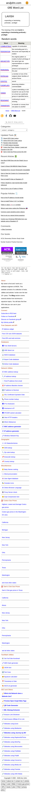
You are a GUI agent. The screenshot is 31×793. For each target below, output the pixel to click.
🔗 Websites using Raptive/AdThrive (14, 738)
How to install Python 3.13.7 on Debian (12, 202)
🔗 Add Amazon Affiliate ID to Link (13, 720)
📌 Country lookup (8, 462)
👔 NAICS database (8, 355)
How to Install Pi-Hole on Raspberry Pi (12, 180)
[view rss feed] (2, 116)
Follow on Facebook (8, 317)
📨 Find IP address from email (12, 381)
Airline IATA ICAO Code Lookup (12, 141)
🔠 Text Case (6, 673)
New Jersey (6, 538)
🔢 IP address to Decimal (10, 391)
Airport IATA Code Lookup (11, 139)
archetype (5, 61)
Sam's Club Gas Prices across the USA (14, 152)
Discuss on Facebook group (10, 320)
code (8, 785)
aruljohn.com (13, 2)
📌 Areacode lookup (8, 457)
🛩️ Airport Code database (10, 360)
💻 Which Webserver (9, 423)
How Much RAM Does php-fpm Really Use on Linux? (14, 162)
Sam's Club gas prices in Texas (12, 591)
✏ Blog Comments (6, 230)
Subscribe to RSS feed (8, 314)
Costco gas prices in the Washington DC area (14, 514)
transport (5, 105)
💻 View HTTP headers (9, 418)
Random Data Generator (10, 143)
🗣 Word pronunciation (9, 474)
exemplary (5, 85)
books (9, 788)
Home (7, 110)
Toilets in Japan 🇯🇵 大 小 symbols (11, 205)
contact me (19, 782)
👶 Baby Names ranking (10, 470)
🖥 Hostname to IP (8, 409)
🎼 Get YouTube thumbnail (11, 659)
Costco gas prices (23, 785)
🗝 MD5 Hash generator (10, 664)
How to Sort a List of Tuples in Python (12, 189)
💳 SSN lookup (7, 448)
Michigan (5, 530)
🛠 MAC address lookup (10, 372)
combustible (6, 46)
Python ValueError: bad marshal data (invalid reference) (14, 184)
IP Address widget (8, 330)
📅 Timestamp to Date (9, 682)
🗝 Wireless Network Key (10, 436)
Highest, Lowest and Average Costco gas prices (14, 506)
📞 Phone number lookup (10, 400)
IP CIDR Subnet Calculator (11, 145)
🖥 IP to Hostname (8, 404)
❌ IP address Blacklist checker (12, 386)
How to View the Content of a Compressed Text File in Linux (15, 175)
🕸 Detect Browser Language (11, 488)
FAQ (18, 788)
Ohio (3, 553)
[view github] (10, 116)
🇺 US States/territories (10, 444)
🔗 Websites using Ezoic (10, 724)
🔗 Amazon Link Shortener (11, 715)
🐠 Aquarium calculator (9, 677)
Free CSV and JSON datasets (12, 334)
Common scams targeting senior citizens (13, 212)
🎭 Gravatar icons (8, 484)
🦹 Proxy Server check (9, 493)
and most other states (9, 583)
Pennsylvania (6, 561)
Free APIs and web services (11, 339)
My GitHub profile (7, 323)
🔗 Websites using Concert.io (11, 761)
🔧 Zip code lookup (8, 453)
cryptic (4, 81)
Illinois (4, 606)
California (5, 523)
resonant (5, 100)
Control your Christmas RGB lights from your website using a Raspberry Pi (14, 221)
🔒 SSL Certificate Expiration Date (13, 395)
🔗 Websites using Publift (10, 756)
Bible (13, 785)
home (3, 782)
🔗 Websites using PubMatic (11, 752)
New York (5, 546)
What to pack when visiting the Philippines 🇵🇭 (14, 209)
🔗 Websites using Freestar (11, 770)
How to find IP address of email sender (12, 198)
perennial (5, 70)
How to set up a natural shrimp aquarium (13, 216)
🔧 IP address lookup (9, 377)
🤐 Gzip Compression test (10, 497)
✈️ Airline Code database (10, 365)
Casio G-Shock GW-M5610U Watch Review (14, 167)
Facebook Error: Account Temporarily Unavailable (15, 170)
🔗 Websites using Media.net (11, 765)
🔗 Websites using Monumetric (12, 747)
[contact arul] (14, 116)
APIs (3, 788)
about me (10, 782)
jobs (13, 788)
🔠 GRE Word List (8, 351)
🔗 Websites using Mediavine (11, 729)
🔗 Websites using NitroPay (11, 742)
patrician (4, 76)
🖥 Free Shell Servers (9, 346)
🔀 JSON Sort (6, 668)
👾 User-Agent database (10, 479)
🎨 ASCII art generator (9, 686)
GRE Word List (15, 110)
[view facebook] (6, 116)
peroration (5, 51)
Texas (4, 568)
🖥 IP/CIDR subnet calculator (11, 413)
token (3, 93)
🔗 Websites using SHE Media (12, 774)
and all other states (8, 651)
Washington (6, 576)
